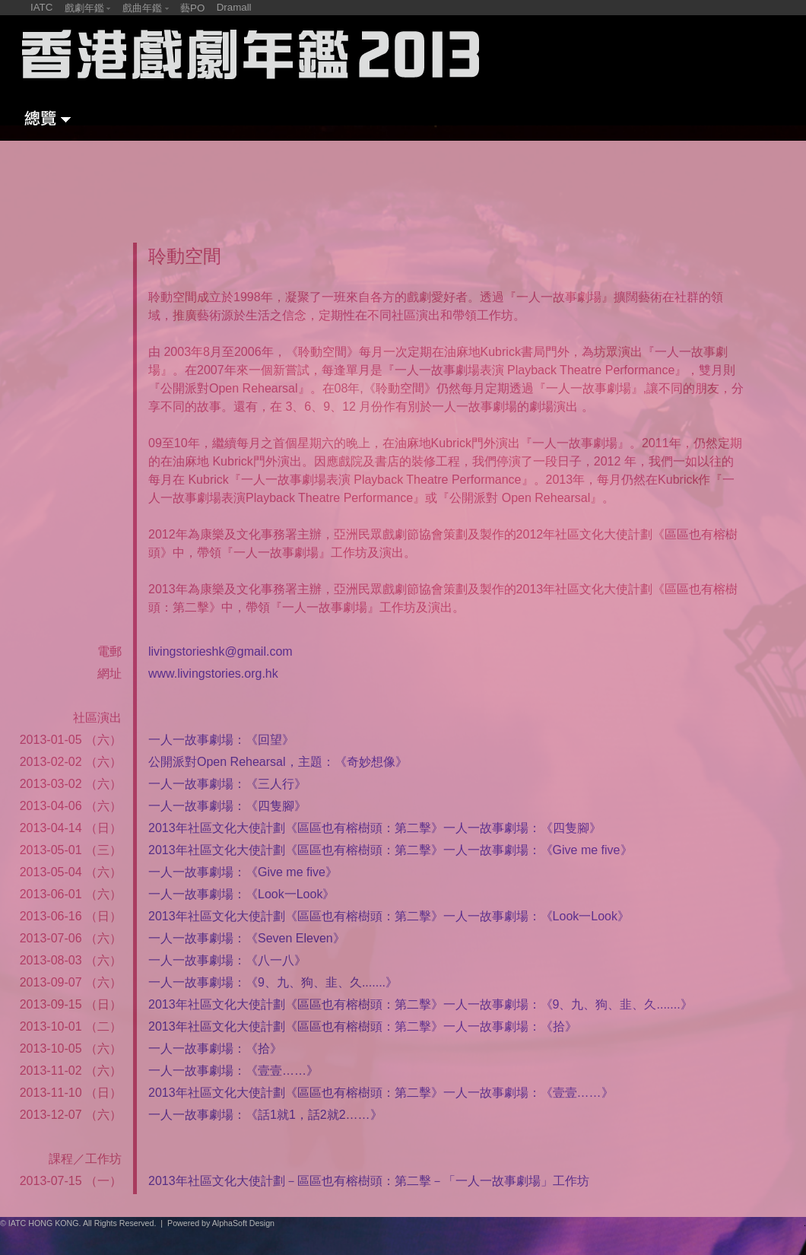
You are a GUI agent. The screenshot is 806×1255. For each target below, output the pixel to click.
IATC (41, 7)
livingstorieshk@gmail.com (220, 651)
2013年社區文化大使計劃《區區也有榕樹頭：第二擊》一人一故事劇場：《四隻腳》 (374, 827)
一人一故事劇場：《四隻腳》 (227, 805)
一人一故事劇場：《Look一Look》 (241, 894)
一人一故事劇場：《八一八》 (227, 960)
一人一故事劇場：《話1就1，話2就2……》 (265, 1114)
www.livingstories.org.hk (213, 673)
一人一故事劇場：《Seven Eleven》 (246, 938)
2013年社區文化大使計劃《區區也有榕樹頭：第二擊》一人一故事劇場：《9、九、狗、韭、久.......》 (420, 1004)
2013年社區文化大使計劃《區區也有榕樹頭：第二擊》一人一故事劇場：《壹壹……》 (381, 1092)
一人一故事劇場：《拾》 (215, 1048)
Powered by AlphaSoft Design (220, 1223)
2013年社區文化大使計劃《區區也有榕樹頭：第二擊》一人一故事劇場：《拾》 (362, 1026)
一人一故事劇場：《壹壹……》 (233, 1070)
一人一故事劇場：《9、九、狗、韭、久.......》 (273, 982)
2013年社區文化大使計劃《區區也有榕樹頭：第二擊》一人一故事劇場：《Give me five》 (390, 850)
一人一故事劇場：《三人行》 (227, 783)
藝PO (192, 8)
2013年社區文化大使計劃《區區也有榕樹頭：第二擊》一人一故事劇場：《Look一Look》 (389, 916)
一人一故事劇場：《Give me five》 (243, 872)
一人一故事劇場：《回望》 (221, 739)
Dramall (234, 7)
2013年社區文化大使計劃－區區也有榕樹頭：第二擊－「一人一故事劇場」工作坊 (368, 1180)
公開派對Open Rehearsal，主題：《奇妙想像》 (278, 761)
